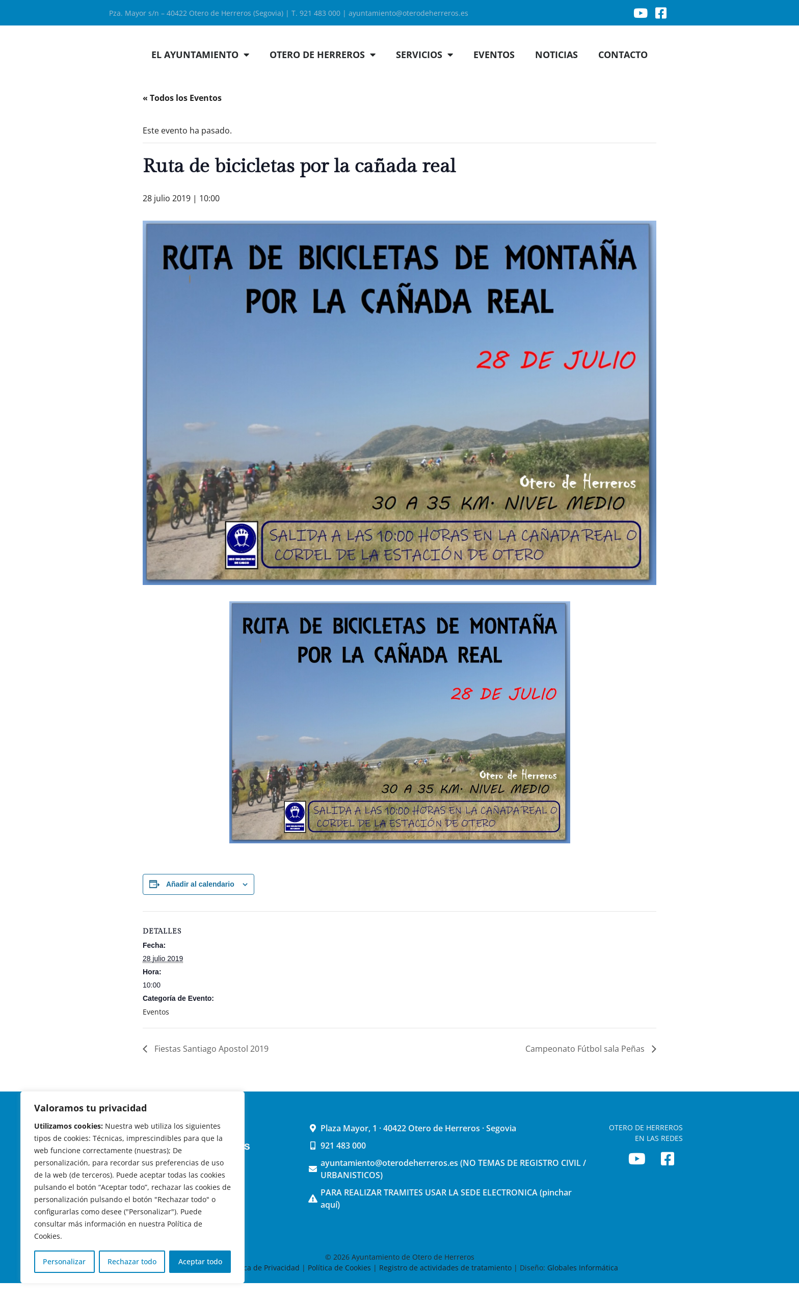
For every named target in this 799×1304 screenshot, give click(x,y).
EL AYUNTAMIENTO (200, 75)
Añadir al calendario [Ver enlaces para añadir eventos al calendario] (200, 905)
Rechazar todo (132, 1261)
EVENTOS (494, 75)
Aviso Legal (201, 1288)
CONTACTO (623, 75)
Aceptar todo (200, 1261)
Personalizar (64, 1261)
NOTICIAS (556, 75)
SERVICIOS (424, 75)
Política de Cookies (339, 1288)
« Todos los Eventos (182, 118)
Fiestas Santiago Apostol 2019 (210, 1069)
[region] (132, 1187)
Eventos (156, 1032)
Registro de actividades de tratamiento (445, 1288)
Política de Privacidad (263, 1288)
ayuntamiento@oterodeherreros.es (408, 13)
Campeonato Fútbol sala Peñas (586, 1069)
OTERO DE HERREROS (323, 75)
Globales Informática (582, 1288)
